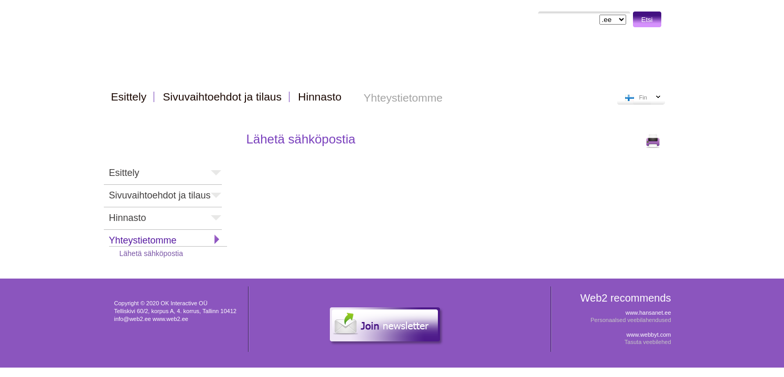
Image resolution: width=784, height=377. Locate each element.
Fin (643, 97)
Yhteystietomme (143, 240)
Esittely (124, 173)
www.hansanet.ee (648, 312)
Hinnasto (127, 218)
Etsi (647, 20)
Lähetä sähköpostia (151, 253)
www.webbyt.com (649, 334)
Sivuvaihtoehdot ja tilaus (160, 195)
